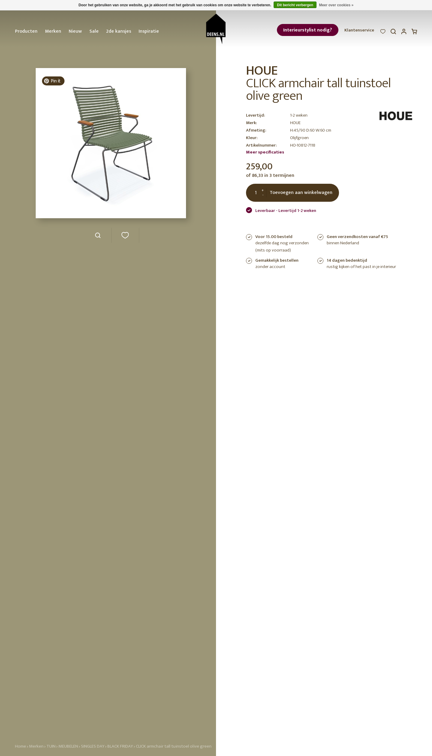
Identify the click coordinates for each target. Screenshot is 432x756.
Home (20, 746)
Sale (94, 31)
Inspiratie (149, 31)
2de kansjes (118, 31)
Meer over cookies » (336, 5)
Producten (26, 31)
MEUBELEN (68, 746)
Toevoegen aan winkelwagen (301, 193)
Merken (53, 31)
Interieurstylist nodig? (307, 30)
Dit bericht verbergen (295, 5)
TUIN (51, 746)
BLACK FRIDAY (120, 746)
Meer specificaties (265, 152)
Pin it (52, 81)
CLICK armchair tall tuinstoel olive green (174, 746)
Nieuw (75, 31)
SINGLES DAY (92, 746)
